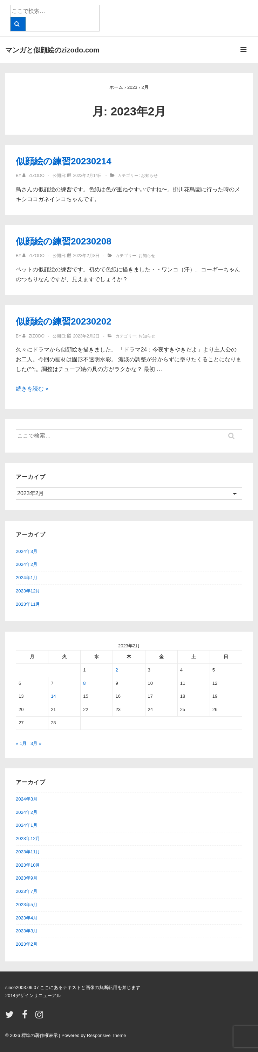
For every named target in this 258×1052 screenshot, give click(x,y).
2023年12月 (28, 590)
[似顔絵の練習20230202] (86, 336)
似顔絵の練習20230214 (63, 161)
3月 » (35, 743)
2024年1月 (27, 577)
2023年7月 (27, 891)
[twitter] (11, 1016)
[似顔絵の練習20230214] (87, 175)
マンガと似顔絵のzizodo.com (52, 50)
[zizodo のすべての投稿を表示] (34, 175)
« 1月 (21, 743)
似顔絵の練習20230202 (63, 321)
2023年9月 (27, 878)
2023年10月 (28, 865)
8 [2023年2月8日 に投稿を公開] (84, 683)
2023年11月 (28, 604)
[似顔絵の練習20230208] (86, 255)
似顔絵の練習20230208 (63, 241)
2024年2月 (27, 564)
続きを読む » (32, 389)
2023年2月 (27, 944)
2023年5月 (27, 904)
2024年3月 (27, 551)
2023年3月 (27, 930)
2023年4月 (27, 918)
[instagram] (40, 1016)
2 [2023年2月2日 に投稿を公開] (116, 670)
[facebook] (26, 1016)
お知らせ (149, 175)
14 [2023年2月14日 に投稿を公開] (53, 696)
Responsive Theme (106, 1035)
